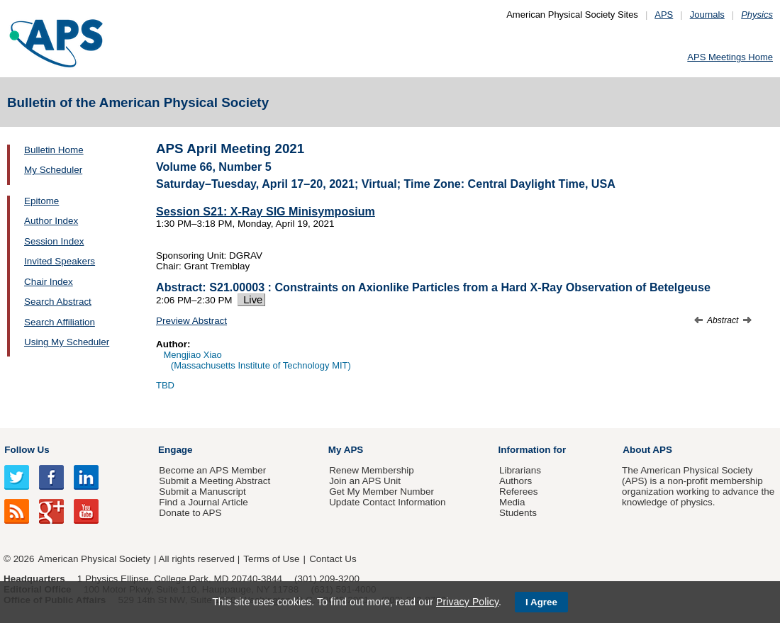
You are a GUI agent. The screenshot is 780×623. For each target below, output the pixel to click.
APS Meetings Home (730, 57)
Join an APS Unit (365, 481)
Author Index (51, 220)
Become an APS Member (212, 470)
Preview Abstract (191, 320)
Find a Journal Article (203, 502)
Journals (707, 14)
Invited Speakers (59, 261)
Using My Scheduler (66, 342)
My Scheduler (53, 169)
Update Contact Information (387, 502)
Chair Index (48, 281)
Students (518, 512)
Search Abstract (57, 301)
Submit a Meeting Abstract (214, 481)
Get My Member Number (381, 491)
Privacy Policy (467, 601)
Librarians (520, 470)
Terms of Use (271, 559)
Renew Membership (371, 470)
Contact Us (332, 559)
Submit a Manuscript (202, 491)
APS (663, 14)
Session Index (54, 241)
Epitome (41, 201)
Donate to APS (190, 512)
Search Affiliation (59, 322)
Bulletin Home (54, 150)
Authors (515, 481)
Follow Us (26, 449)
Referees (518, 491)
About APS (647, 449)
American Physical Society (94, 559)
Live (251, 299)
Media (512, 502)
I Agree (541, 602)
